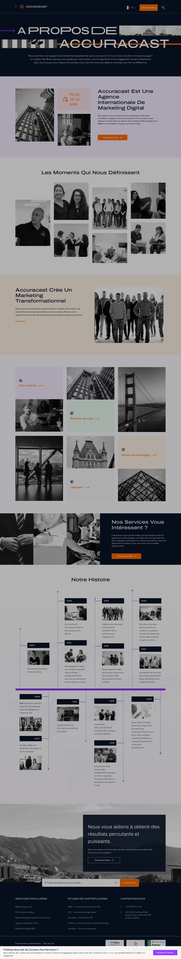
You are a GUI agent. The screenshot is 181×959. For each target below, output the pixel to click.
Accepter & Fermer (165, 952)
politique (111, 953)
